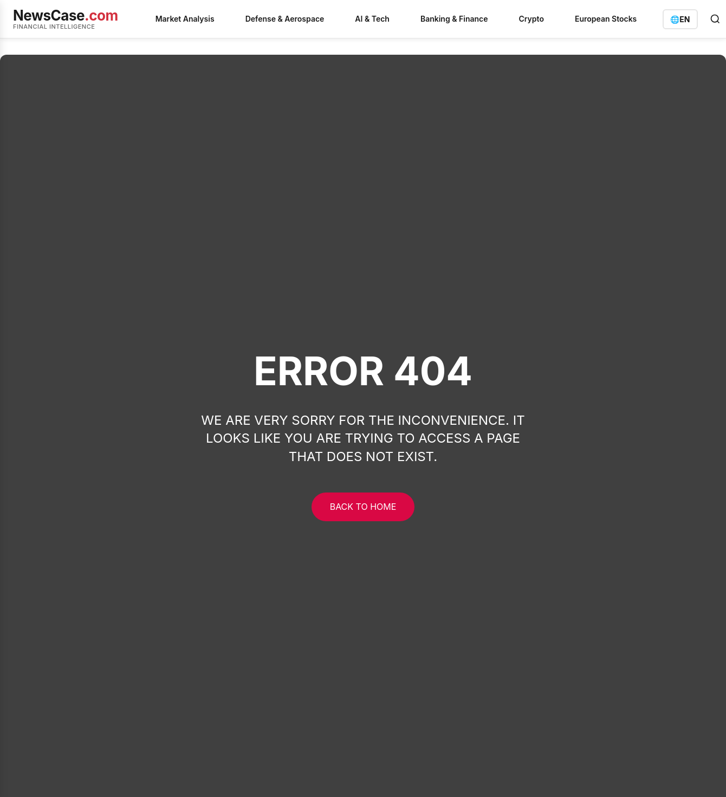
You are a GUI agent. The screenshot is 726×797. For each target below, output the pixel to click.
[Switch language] (680, 19)
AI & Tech (372, 18)
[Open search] (715, 19)
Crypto (531, 18)
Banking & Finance (454, 18)
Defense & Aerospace (285, 18)
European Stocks (606, 18)
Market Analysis (185, 18)
